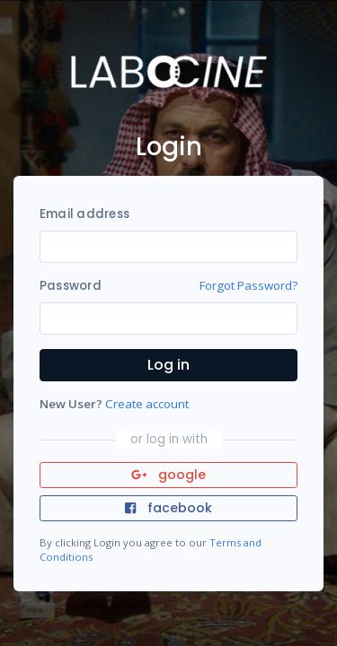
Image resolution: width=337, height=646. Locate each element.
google (168, 475)
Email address (84, 214)
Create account (147, 404)
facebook (168, 508)
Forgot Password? (248, 285)
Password (71, 285)
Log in (168, 364)
